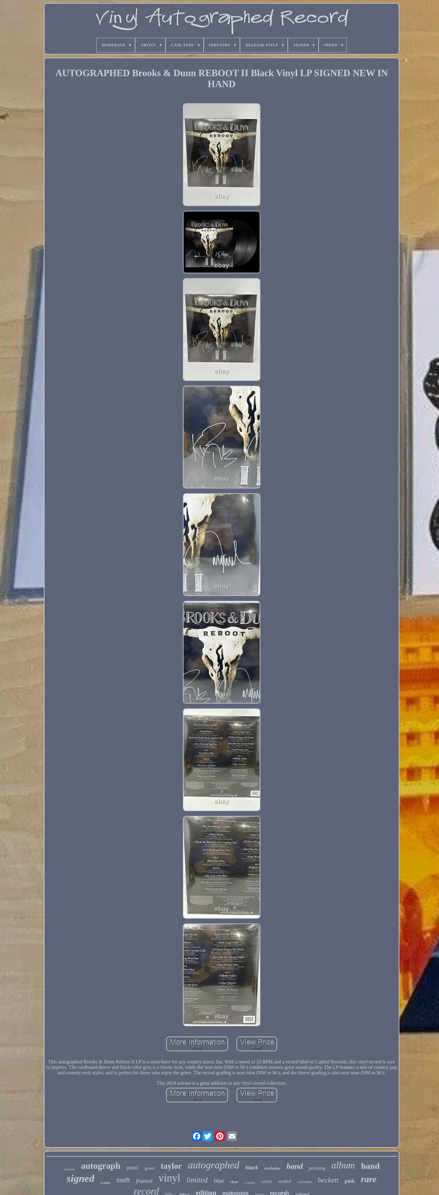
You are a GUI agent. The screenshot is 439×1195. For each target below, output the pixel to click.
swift (123, 1180)
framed (144, 1181)
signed (81, 1178)
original (249, 1182)
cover (266, 1181)
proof (132, 1168)
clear (234, 1182)
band (295, 1166)
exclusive (272, 1168)
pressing (317, 1168)
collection (304, 1182)
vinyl (169, 1178)
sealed (284, 1181)
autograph (100, 1166)
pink (350, 1181)
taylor (171, 1166)
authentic (69, 1169)
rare (369, 1179)
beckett (328, 1180)
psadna (105, 1182)
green (150, 1168)
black (251, 1167)
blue (219, 1180)
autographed (213, 1165)
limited (197, 1180)
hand (370, 1166)
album (343, 1165)
